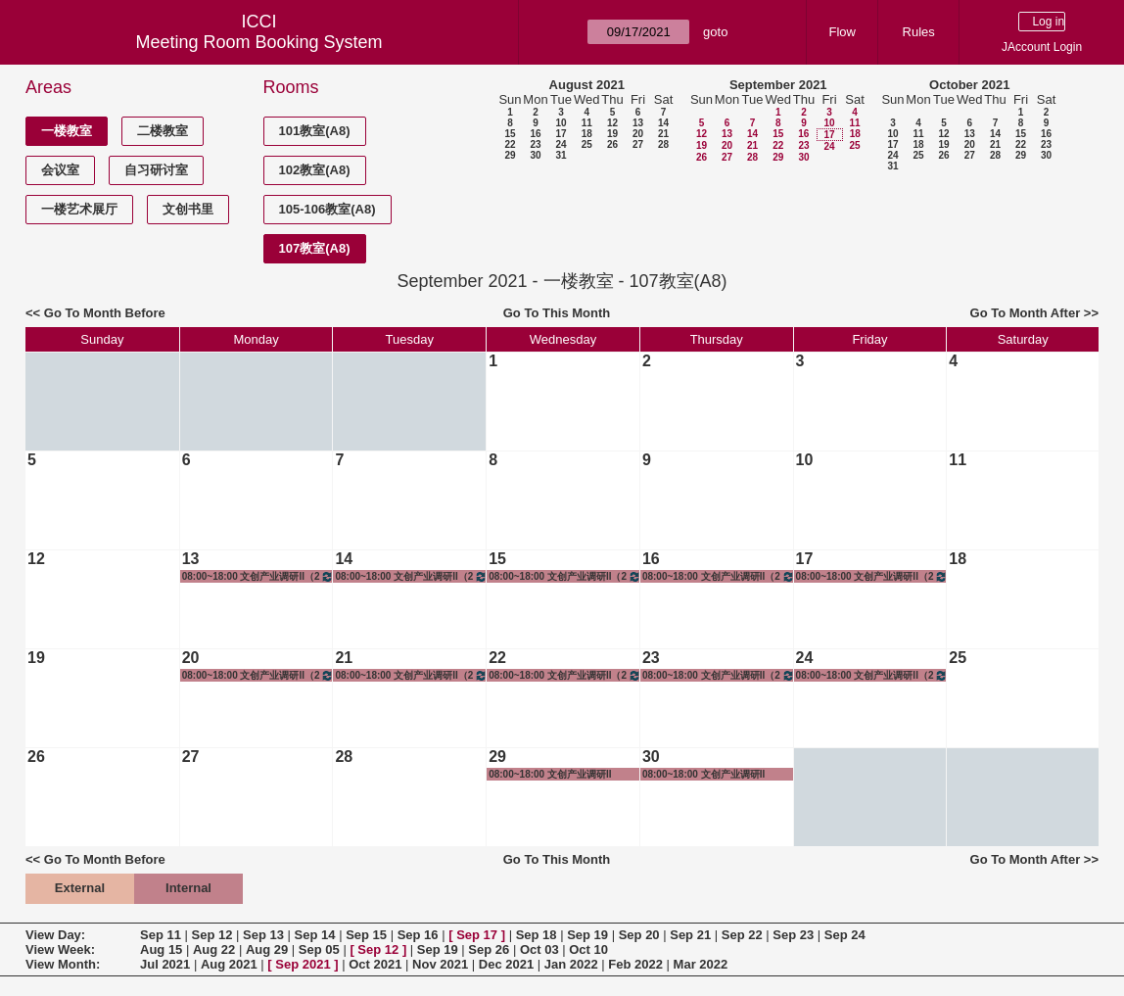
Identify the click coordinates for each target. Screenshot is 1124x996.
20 (637, 133)
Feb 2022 (635, 964)
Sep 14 (315, 934)
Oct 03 (539, 949)
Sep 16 (418, 934)
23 (535, 144)
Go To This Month (557, 313)
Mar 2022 (701, 964)
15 (509, 133)
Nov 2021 (440, 964)
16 (535, 133)
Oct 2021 (375, 964)
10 (560, 123)
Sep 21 (690, 934)
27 (637, 144)
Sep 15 (366, 934)
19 (612, 133)
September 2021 (778, 84)
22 (509, 144)
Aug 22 (214, 949)
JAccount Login (1042, 47)
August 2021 (587, 84)
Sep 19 (587, 934)
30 (535, 155)
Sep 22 (742, 934)
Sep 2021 (302, 964)
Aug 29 (267, 949)
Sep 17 (476, 934)
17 (560, 133)
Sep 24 (845, 934)
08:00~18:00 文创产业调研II (550, 774)
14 (663, 123)
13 (637, 123)
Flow (842, 31)
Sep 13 (263, 934)
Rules (919, 31)
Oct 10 (588, 949)
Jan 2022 (571, 964)
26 (612, 144)
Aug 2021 (229, 964)
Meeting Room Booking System (258, 42)
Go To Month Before (104, 313)
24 (560, 144)
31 (560, 155)
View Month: (62, 964)
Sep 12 (212, 934)
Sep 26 (488, 949)
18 (587, 133)
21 (663, 133)
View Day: (55, 934)
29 (509, 155)
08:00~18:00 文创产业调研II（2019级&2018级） (258, 576)
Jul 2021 (165, 964)
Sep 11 (160, 934)
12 (612, 123)
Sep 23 (793, 934)
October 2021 (969, 84)
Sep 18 (536, 934)
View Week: (60, 949)
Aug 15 (161, 949)
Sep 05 (319, 949)
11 (587, 123)
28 (663, 144)
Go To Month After (1025, 313)
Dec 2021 (506, 964)
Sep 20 (639, 934)
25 (587, 144)
